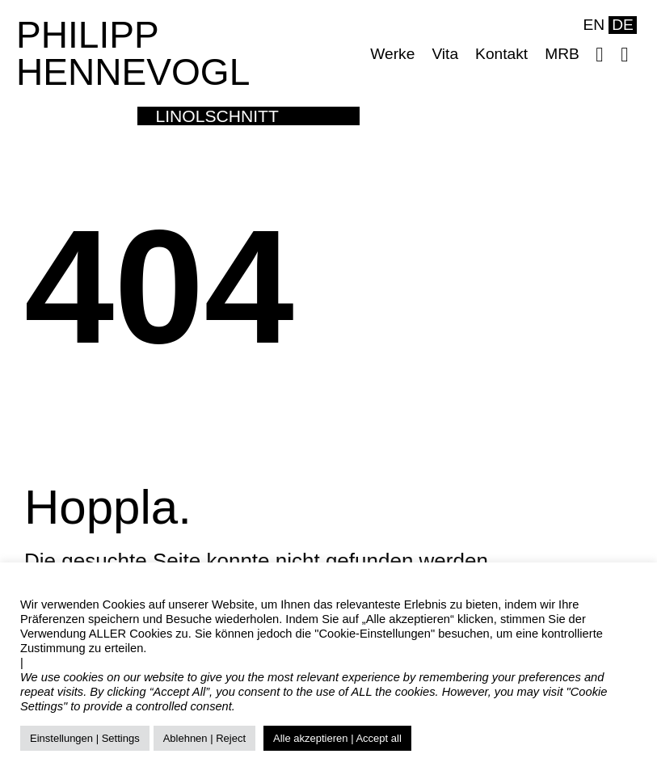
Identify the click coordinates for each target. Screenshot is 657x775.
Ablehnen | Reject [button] (204, 738)
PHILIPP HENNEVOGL (133, 53)
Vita (445, 53)
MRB (562, 53)
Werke (392, 53)
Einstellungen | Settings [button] (85, 738)
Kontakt (501, 53)
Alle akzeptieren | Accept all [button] (337, 738)
